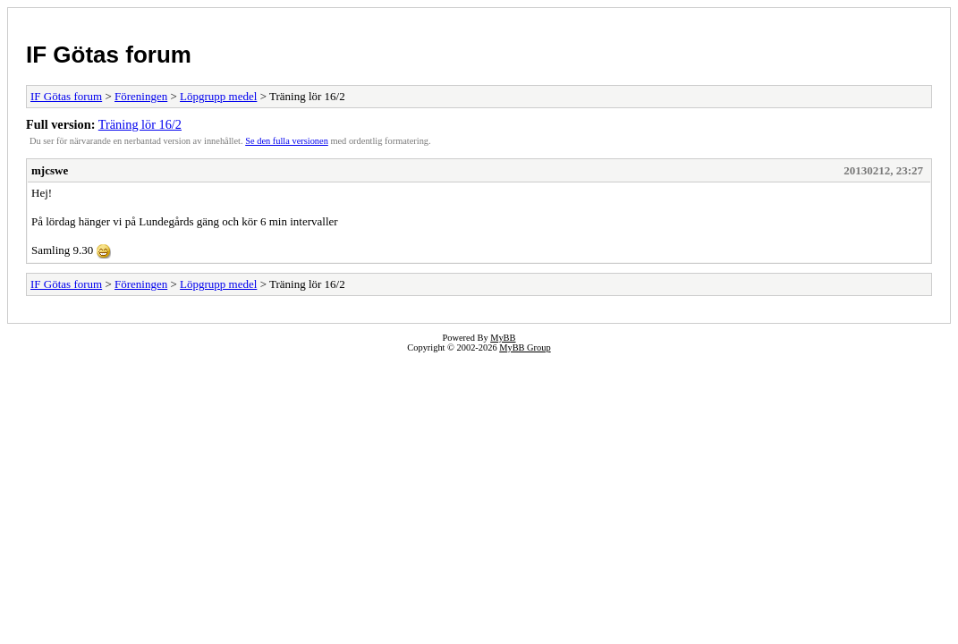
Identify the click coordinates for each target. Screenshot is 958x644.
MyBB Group (524, 347)
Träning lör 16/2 (140, 124)
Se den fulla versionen (286, 141)
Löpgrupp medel (218, 96)
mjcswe (49, 170)
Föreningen (140, 96)
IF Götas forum (108, 54)
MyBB (502, 338)
